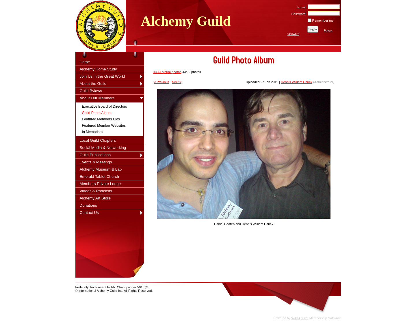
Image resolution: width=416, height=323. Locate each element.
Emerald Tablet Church (99, 176)
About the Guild (93, 83)
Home (85, 62)
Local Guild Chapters (98, 140)
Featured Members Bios (101, 119)
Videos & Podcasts (96, 191)
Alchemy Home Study (98, 69)
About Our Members (97, 98)
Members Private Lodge (100, 184)
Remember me (323, 20)
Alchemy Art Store (95, 198)
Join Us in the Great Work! (102, 76)
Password (297, 14)
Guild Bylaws (91, 91)
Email (300, 7)
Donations (88, 205)
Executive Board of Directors (104, 106)
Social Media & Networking (103, 147)
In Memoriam (92, 132)
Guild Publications (95, 155)
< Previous (161, 82)
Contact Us (89, 212)
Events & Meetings (96, 162)
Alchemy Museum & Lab (101, 169)
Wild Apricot (300, 318)
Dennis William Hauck (296, 82)
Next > (176, 82)
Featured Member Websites (104, 126)
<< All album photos (167, 72)
